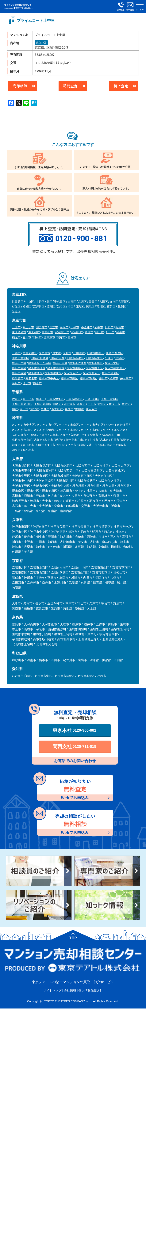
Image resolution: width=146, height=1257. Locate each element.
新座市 (16, 445)
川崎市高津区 (75, 358)
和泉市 (58, 501)
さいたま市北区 (47, 424)
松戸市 (126, 404)
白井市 (45, 409)
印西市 (57, 404)
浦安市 (34, 409)
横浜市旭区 (95, 363)
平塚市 (109, 358)
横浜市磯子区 (94, 368)
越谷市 (111, 445)
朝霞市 (40, 445)
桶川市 (51, 445)
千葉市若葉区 (42, 404)
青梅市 (72, 337)
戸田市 (115, 439)
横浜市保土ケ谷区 (39, 363)
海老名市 (31, 378)
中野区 (40, 301)
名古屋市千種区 (22, 676)
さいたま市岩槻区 (117, 424)
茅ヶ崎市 (126, 378)
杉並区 (16, 306)
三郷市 (32, 434)
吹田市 (102, 490)
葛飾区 (111, 306)
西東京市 (49, 337)
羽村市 (37, 337)
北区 (49, 301)
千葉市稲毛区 (74, 399)
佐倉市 (16, 399)
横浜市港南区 (55, 368)
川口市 (83, 439)
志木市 (104, 439)
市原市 (81, 404)
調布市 (61, 337)
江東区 (51, 306)
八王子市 (28, 327)
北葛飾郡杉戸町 (110, 434)
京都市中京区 (79, 567)
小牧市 (102, 676)
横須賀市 (17, 378)
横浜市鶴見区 (110, 373)
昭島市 (119, 327)
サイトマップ (52, 990)
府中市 (98, 327)
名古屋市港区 (43, 676)
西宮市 (108, 531)
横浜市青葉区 (91, 373)
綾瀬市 (114, 378)
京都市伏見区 (59, 572)
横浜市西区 (35, 373)
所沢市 (125, 439)
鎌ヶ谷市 (91, 409)
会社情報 (70, 990)
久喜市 (53, 434)
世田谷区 (17, 301)
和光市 (48, 439)
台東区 (72, 301)
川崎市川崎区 (39, 358)
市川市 (92, 404)
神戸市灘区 (40, 526)
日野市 (109, 327)
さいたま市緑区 (69, 430)
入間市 (64, 434)
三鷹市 (16, 327)
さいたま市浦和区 (45, 430)
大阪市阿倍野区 (82, 475)
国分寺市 (41, 327)
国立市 (53, 327)
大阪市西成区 (44, 480)
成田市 (102, 404)
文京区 (114, 301)
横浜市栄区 (112, 363)
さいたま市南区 (69, 424)
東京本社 (74, 730)
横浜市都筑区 (53, 373)
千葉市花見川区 (22, 404)
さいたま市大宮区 (92, 424)
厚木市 (56, 353)
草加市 (82, 445)
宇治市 (40, 577)
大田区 (103, 301)
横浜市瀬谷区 (75, 368)
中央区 (29, 301)
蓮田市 (93, 445)
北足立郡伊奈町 (22, 439)
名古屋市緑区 (86, 676)
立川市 (27, 337)
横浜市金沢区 (72, 373)
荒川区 (100, 306)
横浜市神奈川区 (115, 368)
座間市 (119, 358)
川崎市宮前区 (20, 358)
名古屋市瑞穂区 (65, 676)
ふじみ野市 (19, 434)
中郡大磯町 (30, 353)
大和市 (67, 353)
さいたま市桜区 (22, 430)
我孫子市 (114, 404)
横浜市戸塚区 (77, 363)
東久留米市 (19, 332)
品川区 (82, 301)
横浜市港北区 (36, 368)
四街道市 (69, 404)
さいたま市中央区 (23, 424)
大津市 (16, 603)
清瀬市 (89, 332)
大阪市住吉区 (103, 475)
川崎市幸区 (57, 358)
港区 (70, 306)
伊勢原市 (44, 353)
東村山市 (47, 332)
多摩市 (64, 327)
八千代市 (28, 399)
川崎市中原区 (95, 353)
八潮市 (94, 434)
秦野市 (103, 378)
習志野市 (57, 409)
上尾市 (43, 434)
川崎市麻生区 (94, 358)
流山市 (24, 409)
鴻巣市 (16, 449)
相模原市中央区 (49, 378)
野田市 (79, 409)
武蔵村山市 (62, 332)
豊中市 (79, 490)
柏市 (15, 409)
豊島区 (121, 306)
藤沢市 (16, 383)
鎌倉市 (37, 383)
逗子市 (27, 383)
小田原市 (79, 353)
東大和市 (34, 332)
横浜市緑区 (19, 373)
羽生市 (72, 445)
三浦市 (16, 353)
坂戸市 (59, 439)
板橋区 (27, 306)
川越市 (94, 439)
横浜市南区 (60, 363)
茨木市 (64, 495)
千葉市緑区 (92, 399)
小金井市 (86, 327)
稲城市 (16, 337)
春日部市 (28, 445)
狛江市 (99, 332)
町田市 (110, 332)
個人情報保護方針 (91, 990)
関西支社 (74, 746)
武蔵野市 (77, 332)
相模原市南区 (69, 378)
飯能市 (121, 445)
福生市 (120, 332)
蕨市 (102, 445)
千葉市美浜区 (109, 399)
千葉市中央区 (55, 399)
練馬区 (90, 306)
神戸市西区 (58, 531)
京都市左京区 (59, 567)
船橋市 (69, 409)
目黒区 (79, 306)
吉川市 (38, 439)
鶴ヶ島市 (28, 449)
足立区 (16, 311)
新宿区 (124, 301)
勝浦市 (40, 399)
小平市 (75, 327)
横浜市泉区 (19, 368)
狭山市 (61, 445)
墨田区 (93, 301)
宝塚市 (103, 536)
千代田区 (60, 301)
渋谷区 (61, 306)
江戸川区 (38, 306)
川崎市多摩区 (114, 353)
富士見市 (71, 439)
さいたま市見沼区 (114, 430)
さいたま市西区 (91, 430)
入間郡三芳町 (79, 434)
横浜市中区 (19, 363)
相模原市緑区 (88, 378)
